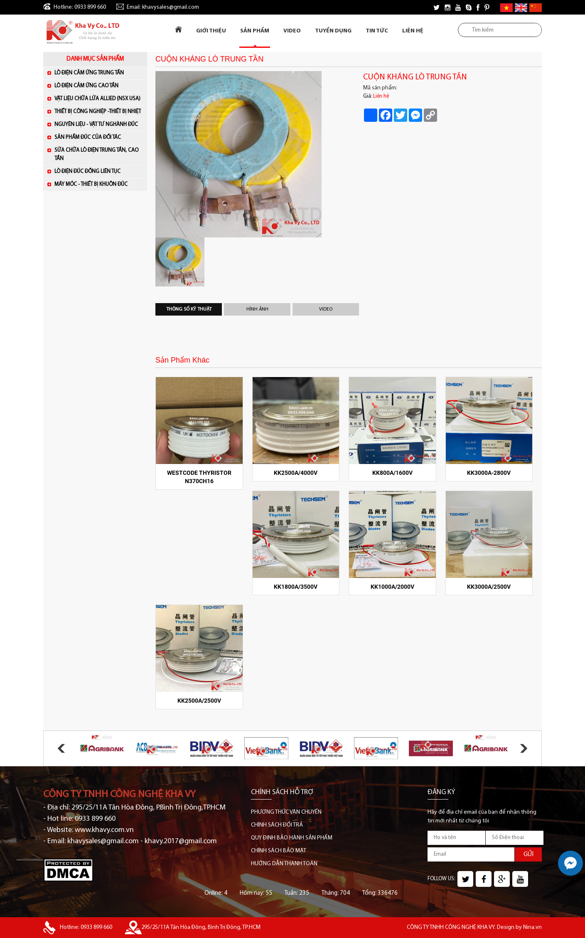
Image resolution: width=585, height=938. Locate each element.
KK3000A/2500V (489, 586)
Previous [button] (61, 748)
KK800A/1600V (392, 472)
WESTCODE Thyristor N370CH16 (199, 476)
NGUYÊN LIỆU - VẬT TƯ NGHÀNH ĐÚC (98, 124)
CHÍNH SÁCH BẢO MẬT (278, 851)
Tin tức (377, 31)
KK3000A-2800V (489, 472)
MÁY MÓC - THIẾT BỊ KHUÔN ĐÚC (98, 184)
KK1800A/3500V (295, 586)
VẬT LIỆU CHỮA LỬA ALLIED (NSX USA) (98, 98)
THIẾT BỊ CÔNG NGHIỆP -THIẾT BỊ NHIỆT (98, 111)
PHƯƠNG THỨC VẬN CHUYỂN (286, 812)
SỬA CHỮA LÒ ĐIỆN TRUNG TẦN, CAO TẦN (96, 154)
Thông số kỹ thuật (188, 309)
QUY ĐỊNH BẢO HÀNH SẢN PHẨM (291, 838)
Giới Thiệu (211, 31)
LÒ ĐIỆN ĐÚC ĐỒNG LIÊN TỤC (98, 171)
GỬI (528, 854)
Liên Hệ (412, 31)
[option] (253, 154)
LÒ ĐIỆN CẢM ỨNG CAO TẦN (98, 85)
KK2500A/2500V (199, 700)
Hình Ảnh (257, 309)
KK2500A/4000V (295, 472)
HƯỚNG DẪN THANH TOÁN (284, 864)
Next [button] (523, 748)
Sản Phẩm (254, 31)
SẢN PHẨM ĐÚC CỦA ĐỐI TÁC (98, 137)
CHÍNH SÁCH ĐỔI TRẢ (277, 825)
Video (292, 31)
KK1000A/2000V (392, 586)
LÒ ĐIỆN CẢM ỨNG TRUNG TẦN (98, 72)
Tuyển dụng (333, 31)
